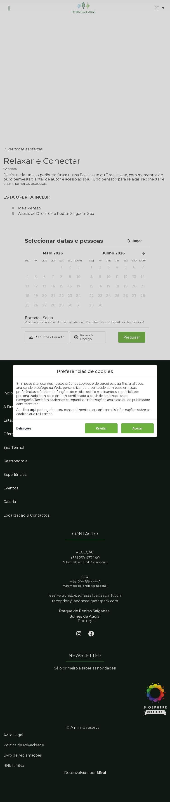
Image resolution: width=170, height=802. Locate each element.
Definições (23, 428)
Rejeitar (101, 428)
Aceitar (137, 428)
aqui (33, 410)
